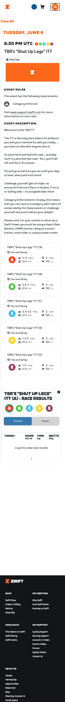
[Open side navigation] (55, 6)
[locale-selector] (34, 7)
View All (7, 21)
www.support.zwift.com (25, 112)
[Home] (7, 7)
